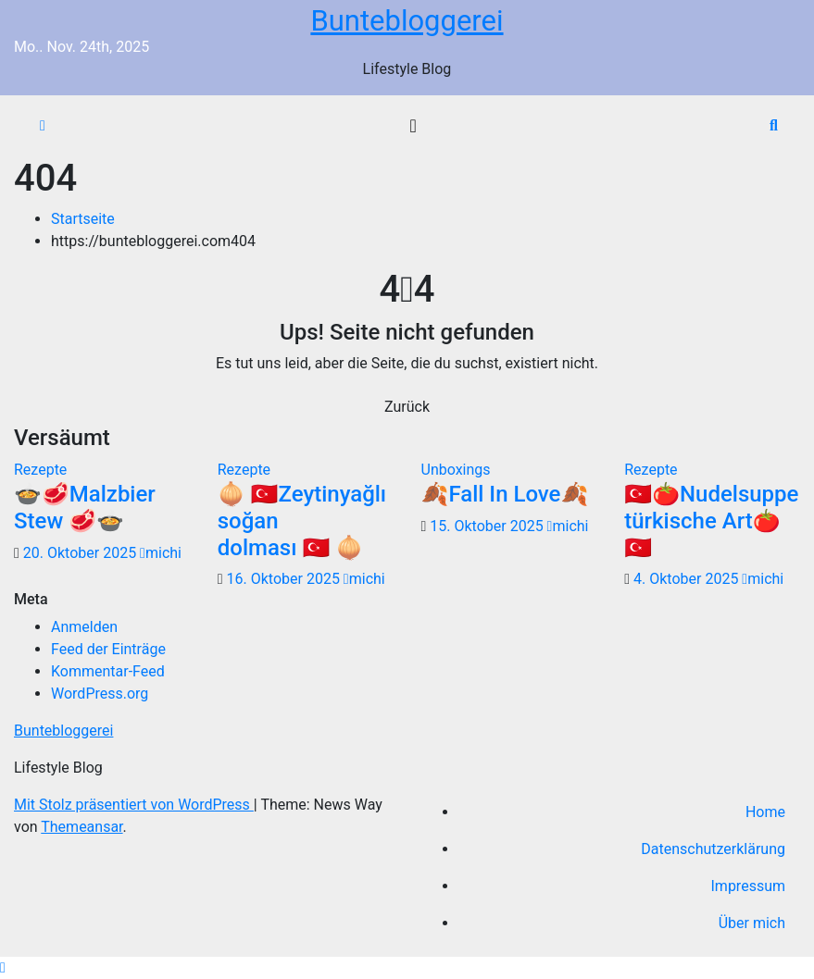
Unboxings (456, 469)
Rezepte (40, 469)
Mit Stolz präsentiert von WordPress (134, 804)
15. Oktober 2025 (488, 526)
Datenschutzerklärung (713, 849)
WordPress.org (99, 693)
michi (161, 553)
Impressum (748, 886)
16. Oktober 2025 (285, 579)
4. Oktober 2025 (687, 579)
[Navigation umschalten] (412, 126)
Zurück (407, 406)
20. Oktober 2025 (81, 553)
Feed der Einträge (108, 649)
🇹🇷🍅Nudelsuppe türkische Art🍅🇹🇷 (711, 521)
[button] (774, 125)
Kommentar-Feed (108, 671)
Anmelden (84, 627)
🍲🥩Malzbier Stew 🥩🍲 (85, 507)
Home (765, 812)
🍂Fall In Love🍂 (505, 494)
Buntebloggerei (406, 21)
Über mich (752, 923)
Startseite (83, 219)
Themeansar (81, 827)
